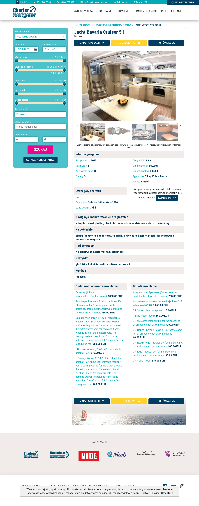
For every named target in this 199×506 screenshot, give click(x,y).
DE (25, 2)
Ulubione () (120, 2)
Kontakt (175, 11)
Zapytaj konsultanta (40, 159)
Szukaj (40, 149)
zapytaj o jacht (92, 42)
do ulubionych (129, 42)
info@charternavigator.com (94, 2)
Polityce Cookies (150, 493)
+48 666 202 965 (65, 2)
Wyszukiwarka (83, 11)
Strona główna (82, 25)
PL (18, 2)
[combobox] (40, 37)
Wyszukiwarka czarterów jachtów (113, 25)
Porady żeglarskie (145, 11)
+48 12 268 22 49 (42, 2)
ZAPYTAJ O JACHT (92, 401)
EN (21, 2)
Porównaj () (141, 2)
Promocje (122, 11)
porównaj (166, 42)
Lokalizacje (104, 11)
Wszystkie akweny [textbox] (26, 36)
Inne (164, 11)
